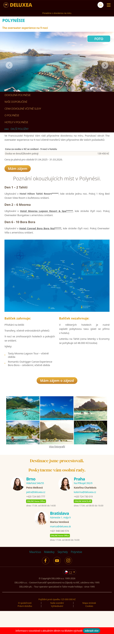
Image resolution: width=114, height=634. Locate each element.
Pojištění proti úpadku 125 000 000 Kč (57, 623)
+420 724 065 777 (35, 520)
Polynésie (76, 575)
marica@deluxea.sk (60, 550)
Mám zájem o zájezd (57, 404)
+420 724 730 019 (83, 520)
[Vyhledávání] (100, 5)
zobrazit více (92, 630)
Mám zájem (17, 170)
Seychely (63, 575)
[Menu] (108, 5)
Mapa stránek (89, 626)
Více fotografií (57, 470)
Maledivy (49, 575)
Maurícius (35, 575)
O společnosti (24, 626)
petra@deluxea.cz (35, 515)
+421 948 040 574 (59, 554)
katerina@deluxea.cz (85, 515)
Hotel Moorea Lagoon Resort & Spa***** (46, 218)
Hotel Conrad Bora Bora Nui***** (40, 235)
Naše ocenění (57, 626)
